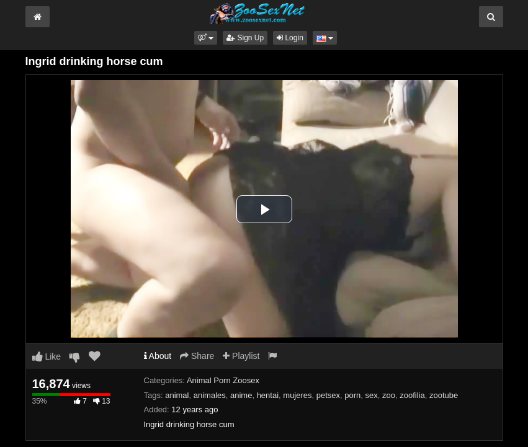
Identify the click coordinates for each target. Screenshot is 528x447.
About (158, 356)
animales (210, 395)
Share (197, 356)
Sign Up (245, 37)
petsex (328, 395)
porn (352, 395)
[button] (205, 38)
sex (371, 395)
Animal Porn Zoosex (223, 380)
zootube (443, 395)
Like (46, 356)
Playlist (241, 356)
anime (241, 395)
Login (290, 37)
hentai (268, 395)
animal (177, 395)
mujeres (297, 395)
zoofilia (412, 395)
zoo (388, 395)
